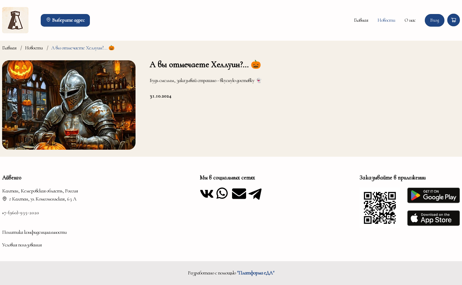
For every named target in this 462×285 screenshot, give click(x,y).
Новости (386, 20)
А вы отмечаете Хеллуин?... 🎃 (82, 48)
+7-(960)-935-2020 (20, 213)
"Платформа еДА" (255, 273)
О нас (410, 20)
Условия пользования (22, 245)
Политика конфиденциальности (34, 232)
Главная (361, 20)
